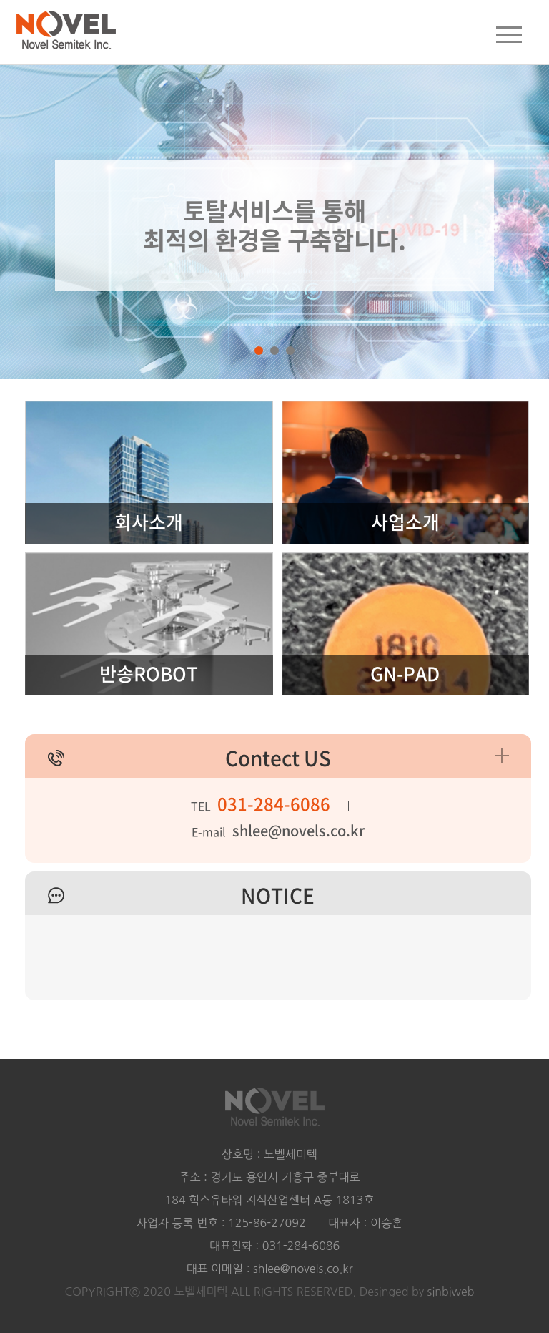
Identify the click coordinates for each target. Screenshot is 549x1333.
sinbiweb (451, 1291)
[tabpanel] (274, 189)
